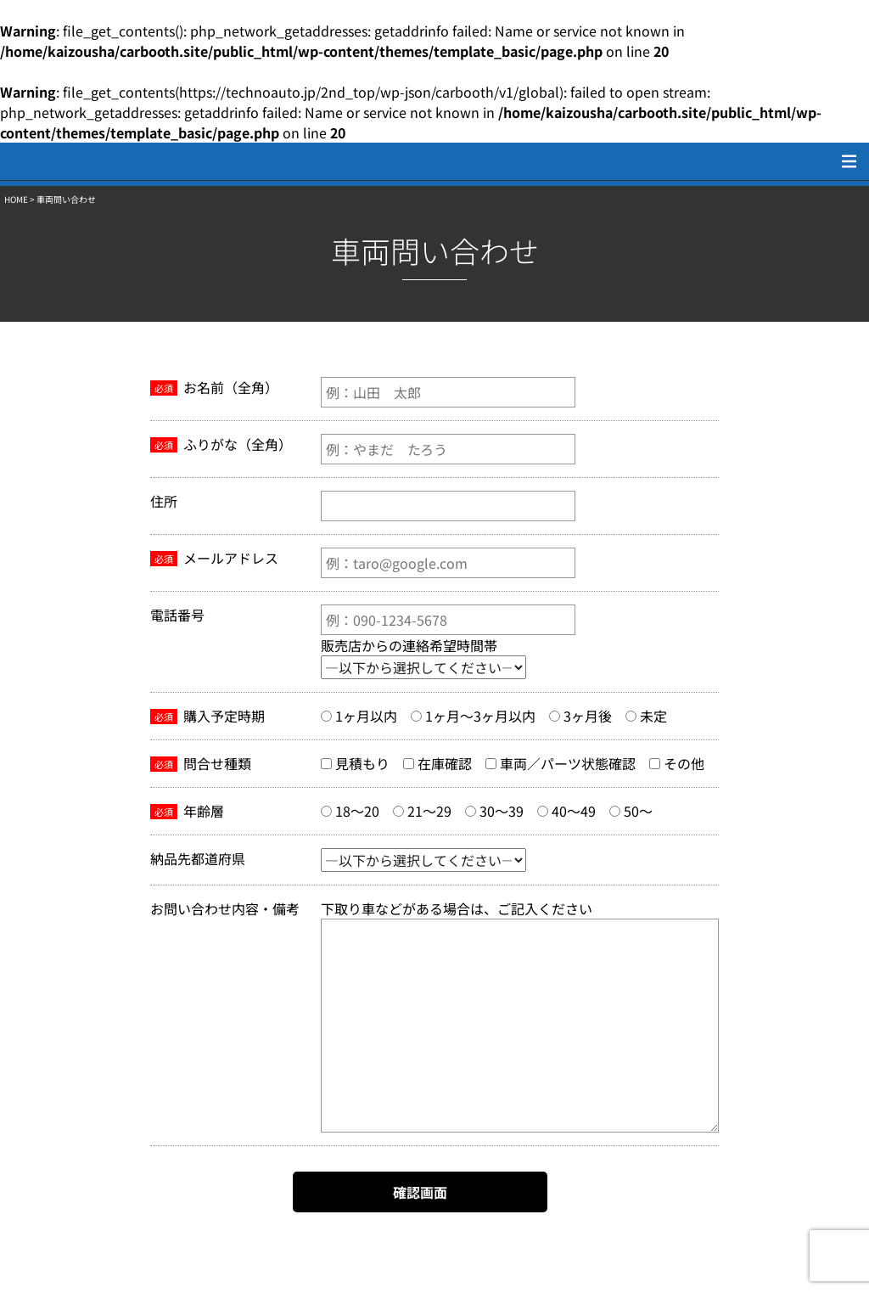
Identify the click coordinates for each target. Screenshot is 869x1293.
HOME (16, 199)
